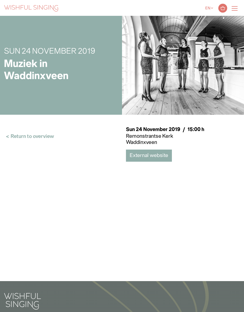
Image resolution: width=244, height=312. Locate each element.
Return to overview (32, 136)
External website (149, 155)
